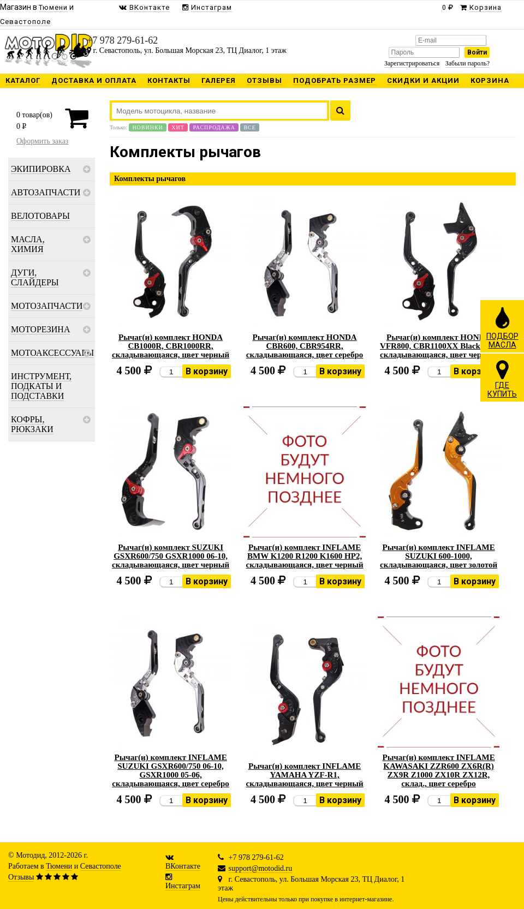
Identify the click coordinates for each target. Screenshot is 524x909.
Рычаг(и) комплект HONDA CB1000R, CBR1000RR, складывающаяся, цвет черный (170, 346)
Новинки (147, 127)
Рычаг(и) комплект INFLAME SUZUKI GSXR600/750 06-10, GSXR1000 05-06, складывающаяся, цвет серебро (170, 770)
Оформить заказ (42, 141)
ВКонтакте (182, 866)
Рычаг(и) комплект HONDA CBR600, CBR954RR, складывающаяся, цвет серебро (305, 346)
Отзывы (21, 877)
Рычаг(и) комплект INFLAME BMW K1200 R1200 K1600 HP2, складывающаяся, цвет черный (305, 556)
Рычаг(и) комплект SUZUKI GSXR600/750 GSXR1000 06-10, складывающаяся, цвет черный (170, 556)
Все (249, 127)
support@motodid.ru (261, 868)
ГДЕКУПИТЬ (502, 378)
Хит (177, 127)
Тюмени (59, 866)
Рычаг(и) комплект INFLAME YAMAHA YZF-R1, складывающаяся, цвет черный (305, 775)
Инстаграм (182, 886)
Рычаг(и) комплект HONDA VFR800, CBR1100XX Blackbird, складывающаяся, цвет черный (438, 346)
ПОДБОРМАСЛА (502, 327)
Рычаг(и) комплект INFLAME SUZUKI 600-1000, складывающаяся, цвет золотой (438, 556)
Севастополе (100, 866)
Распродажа (214, 127)
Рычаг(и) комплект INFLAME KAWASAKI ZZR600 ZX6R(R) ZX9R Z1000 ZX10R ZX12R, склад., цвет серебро (438, 770)
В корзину (207, 371)
